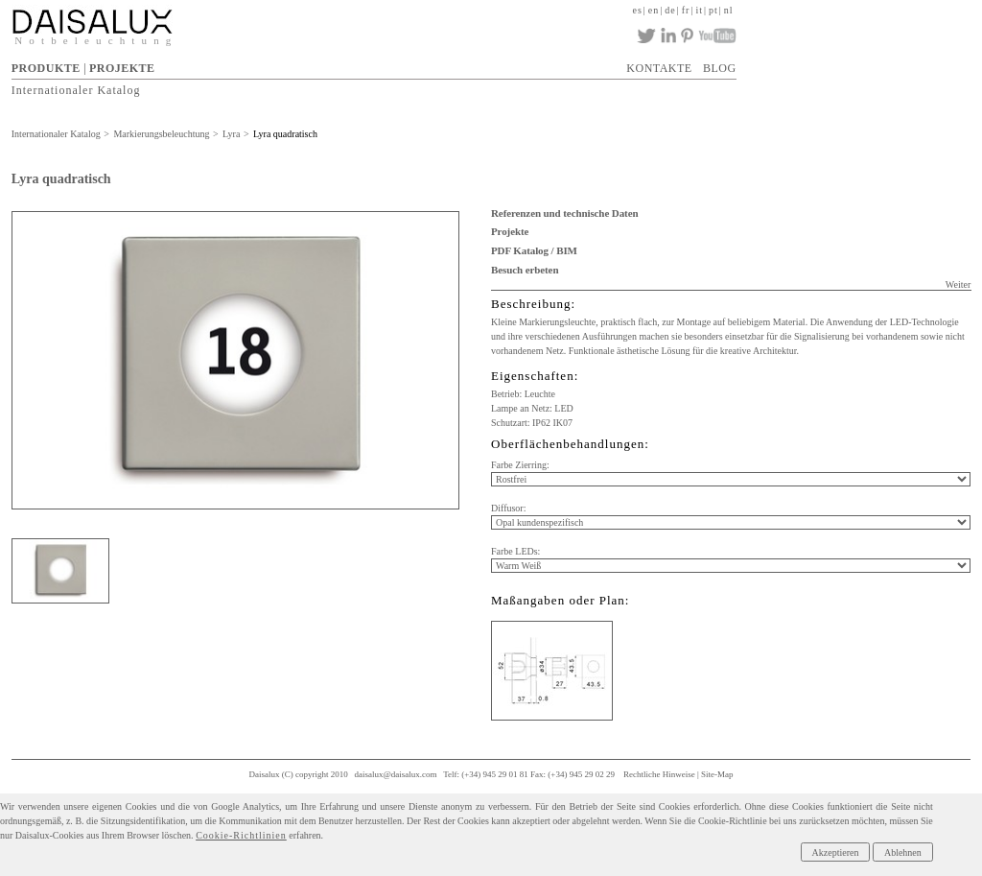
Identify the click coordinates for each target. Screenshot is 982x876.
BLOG (719, 68)
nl (729, 10)
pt (713, 10)
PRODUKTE (46, 68)
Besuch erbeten (524, 269)
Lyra (231, 134)
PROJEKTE (122, 68)
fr (686, 10)
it (699, 10)
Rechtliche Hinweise (659, 774)
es (637, 10)
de (670, 10)
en (653, 10)
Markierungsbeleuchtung (161, 134)
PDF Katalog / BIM (534, 250)
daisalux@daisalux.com (396, 774)
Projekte (509, 231)
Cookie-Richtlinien (241, 835)
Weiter (958, 284)
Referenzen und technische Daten (564, 213)
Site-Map (717, 774)
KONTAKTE (658, 68)
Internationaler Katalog (76, 89)
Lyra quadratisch (285, 134)
